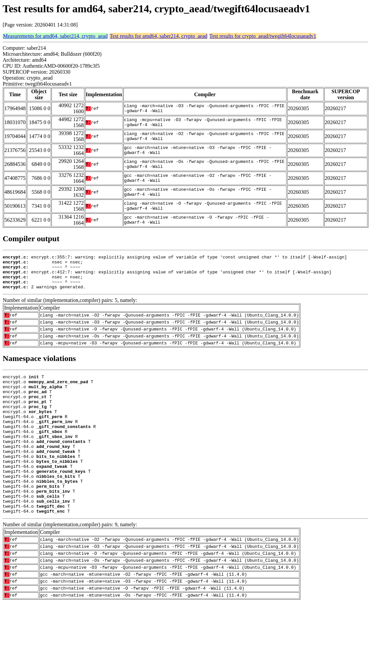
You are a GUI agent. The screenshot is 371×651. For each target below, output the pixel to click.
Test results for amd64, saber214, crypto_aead (158, 36)
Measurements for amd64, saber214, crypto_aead (55, 36)
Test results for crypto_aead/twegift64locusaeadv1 (262, 36)
